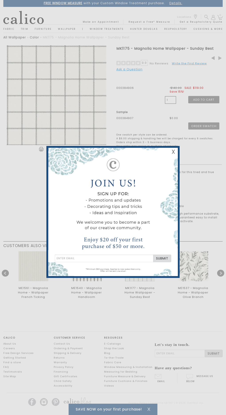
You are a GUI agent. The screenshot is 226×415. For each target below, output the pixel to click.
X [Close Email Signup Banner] (173, 152)
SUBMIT (162, 258)
